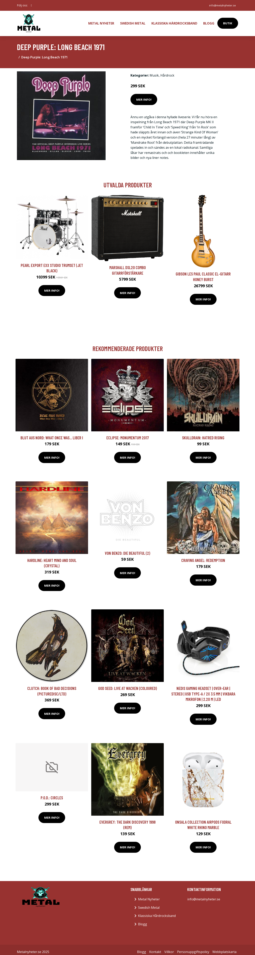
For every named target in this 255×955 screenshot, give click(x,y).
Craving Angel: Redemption (203, 556)
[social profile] (31, 5)
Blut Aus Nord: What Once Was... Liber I (52, 433)
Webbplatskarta (224, 947)
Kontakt (155, 947)
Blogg (208, 21)
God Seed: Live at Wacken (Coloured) (127, 684)
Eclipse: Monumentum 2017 (127, 433)
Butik (227, 21)
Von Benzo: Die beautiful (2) (127, 548)
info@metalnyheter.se (221, 5)
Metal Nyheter (101, 21)
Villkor (169, 947)
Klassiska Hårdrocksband (174, 21)
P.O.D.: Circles (52, 793)
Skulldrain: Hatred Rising (203, 433)
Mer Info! (143, 95)
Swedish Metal (132, 21)
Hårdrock (167, 71)
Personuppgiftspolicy (193, 947)
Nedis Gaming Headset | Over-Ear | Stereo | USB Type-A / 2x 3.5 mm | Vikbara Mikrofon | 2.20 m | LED (203, 689)
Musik (154, 71)
